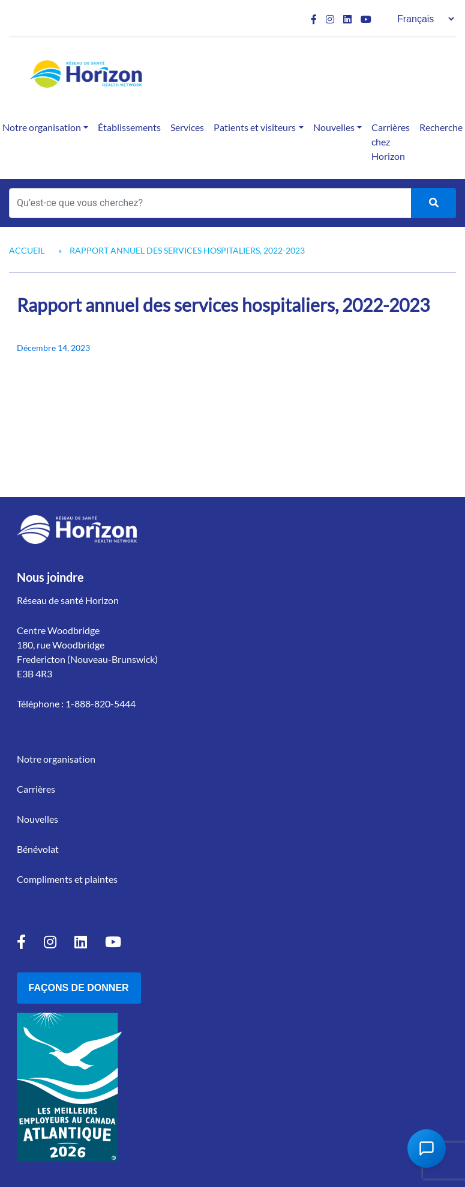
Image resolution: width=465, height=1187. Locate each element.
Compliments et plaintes (67, 879)
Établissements (129, 127)
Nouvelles (334, 127)
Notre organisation (56, 758)
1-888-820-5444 (100, 703)
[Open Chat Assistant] (426, 1148)
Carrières (36, 789)
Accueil (26, 250)
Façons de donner (79, 988)
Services (187, 127)
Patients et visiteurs (255, 127)
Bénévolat (38, 849)
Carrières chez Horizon (390, 141)
